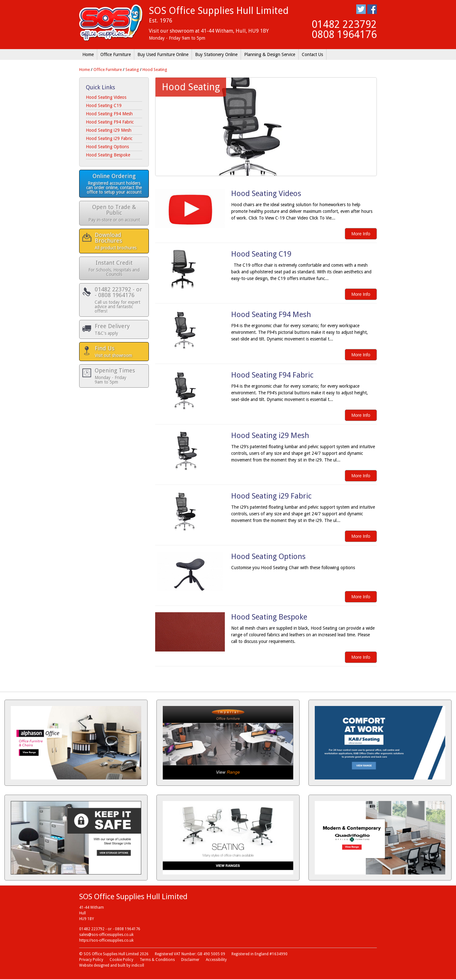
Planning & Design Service (269, 54)
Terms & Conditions (157, 959)
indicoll (137, 965)
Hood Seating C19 (104, 105)
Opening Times (118, 376)
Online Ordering (114, 183)
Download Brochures (118, 241)
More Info (361, 233)
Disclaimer (190, 959)
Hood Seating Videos (106, 97)
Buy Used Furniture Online (162, 54)
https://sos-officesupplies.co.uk (106, 940)
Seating (132, 69)
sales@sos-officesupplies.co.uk (106, 934)
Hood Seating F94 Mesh (109, 113)
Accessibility (216, 959)
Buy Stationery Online (216, 54)
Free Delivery (118, 329)
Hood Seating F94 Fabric (110, 121)
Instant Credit (114, 268)
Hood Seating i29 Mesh (108, 130)
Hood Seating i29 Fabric (109, 138)
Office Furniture (115, 54)
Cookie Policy (121, 959)
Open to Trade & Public (114, 213)
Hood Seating (154, 69)
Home (88, 54)
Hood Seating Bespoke (108, 154)
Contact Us (312, 54)
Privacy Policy (91, 959)
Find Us (118, 351)
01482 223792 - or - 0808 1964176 (118, 300)
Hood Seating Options (107, 146)
